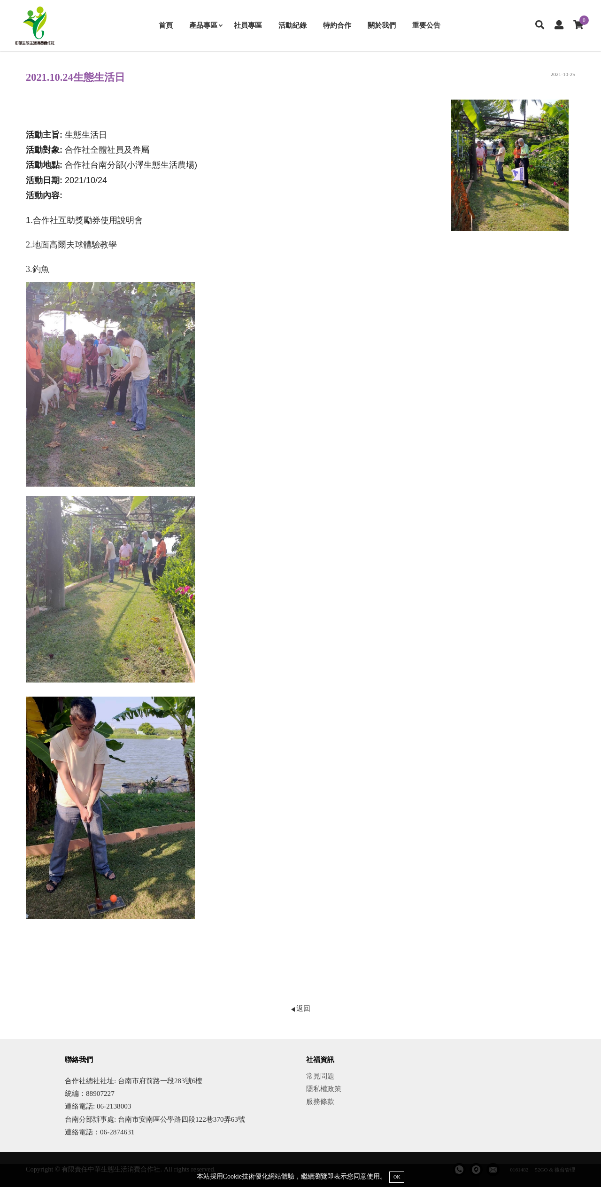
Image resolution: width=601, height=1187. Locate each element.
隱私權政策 (323, 1089)
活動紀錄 (292, 25)
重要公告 (426, 25)
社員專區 (248, 25)
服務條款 (320, 1101)
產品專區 (205, 25)
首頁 (166, 25)
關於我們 (382, 25)
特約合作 (337, 25)
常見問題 (320, 1076)
